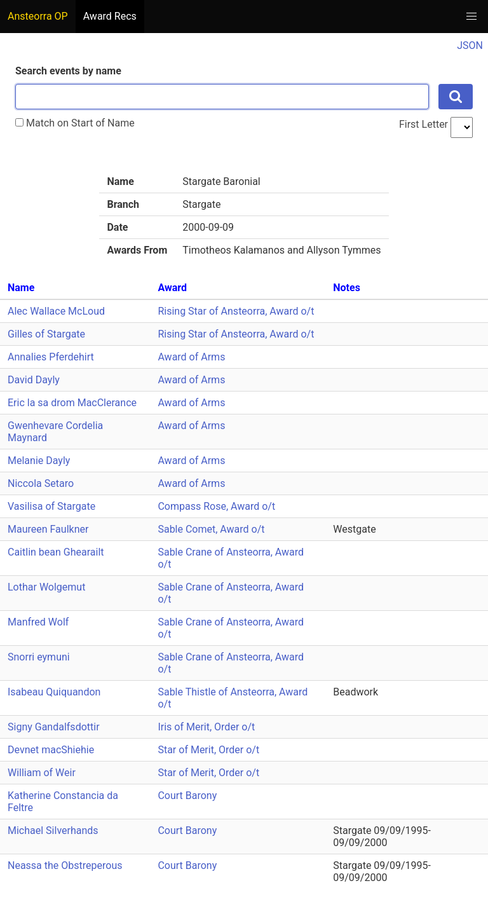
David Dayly (34, 380)
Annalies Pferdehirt (51, 357)
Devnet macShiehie (51, 750)
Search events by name (68, 71)
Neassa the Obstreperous (65, 865)
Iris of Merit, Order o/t (206, 727)
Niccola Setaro (41, 483)
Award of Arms (191, 357)
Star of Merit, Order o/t (208, 750)
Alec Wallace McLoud (56, 311)
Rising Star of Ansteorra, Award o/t (236, 311)
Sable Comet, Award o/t (211, 529)
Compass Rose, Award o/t (216, 506)
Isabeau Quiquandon (54, 692)
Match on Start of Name (75, 123)
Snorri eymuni (39, 657)
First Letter (423, 124)
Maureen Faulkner (48, 529)
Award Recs (110, 16)
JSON (470, 45)
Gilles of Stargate (46, 334)
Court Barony (187, 795)
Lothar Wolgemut (46, 587)
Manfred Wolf (38, 622)
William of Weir (42, 773)
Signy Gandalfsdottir (54, 727)
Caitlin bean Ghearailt (56, 552)
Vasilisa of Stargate (51, 506)
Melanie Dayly (39, 460)
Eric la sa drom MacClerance (72, 403)
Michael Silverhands (53, 830)
